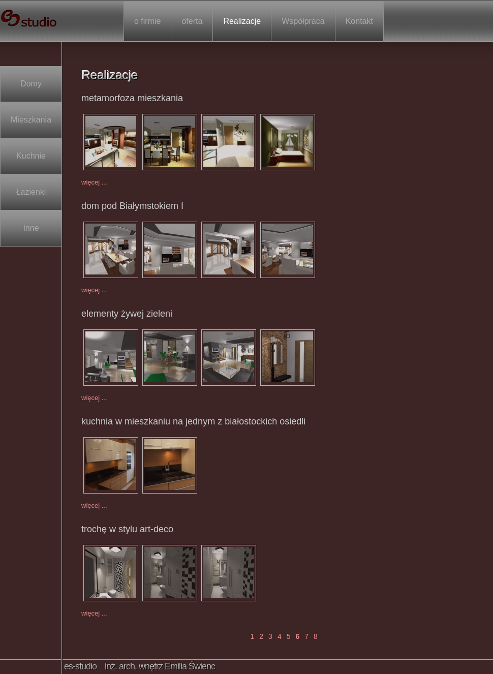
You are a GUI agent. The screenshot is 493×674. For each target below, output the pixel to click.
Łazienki (31, 192)
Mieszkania (31, 120)
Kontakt (359, 21)
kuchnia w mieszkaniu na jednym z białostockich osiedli (193, 421)
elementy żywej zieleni (126, 314)
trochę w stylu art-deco (127, 529)
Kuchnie (31, 156)
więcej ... (94, 182)
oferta (191, 21)
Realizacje (242, 21)
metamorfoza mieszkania (132, 98)
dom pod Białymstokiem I (132, 206)
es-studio (29, 18)
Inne (31, 228)
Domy (31, 84)
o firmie (147, 21)
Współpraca (302, 21)
